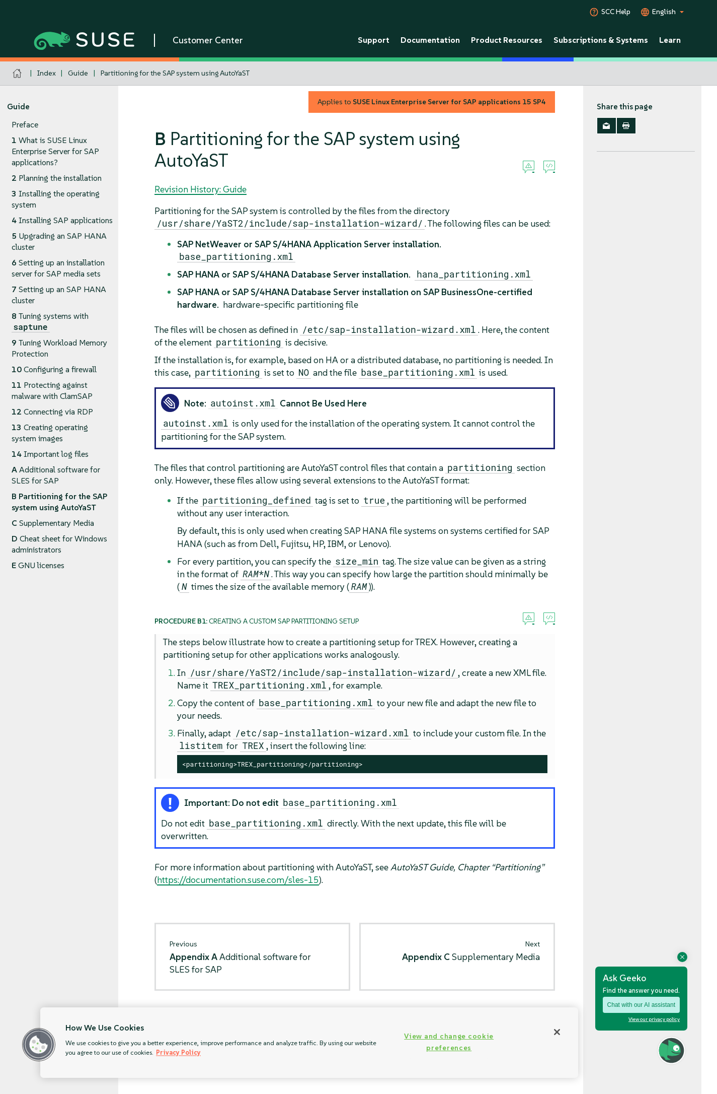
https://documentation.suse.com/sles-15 (238, 879)
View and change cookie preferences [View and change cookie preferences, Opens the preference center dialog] (449, 1042)
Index (46, 73)
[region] (309, 1042)
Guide (78, 73)
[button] (39, 1045)
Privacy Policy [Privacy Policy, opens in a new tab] (178, 1052)
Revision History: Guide (200, 189)
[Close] (557, 1032)
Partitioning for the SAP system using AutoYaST (175, 73)
